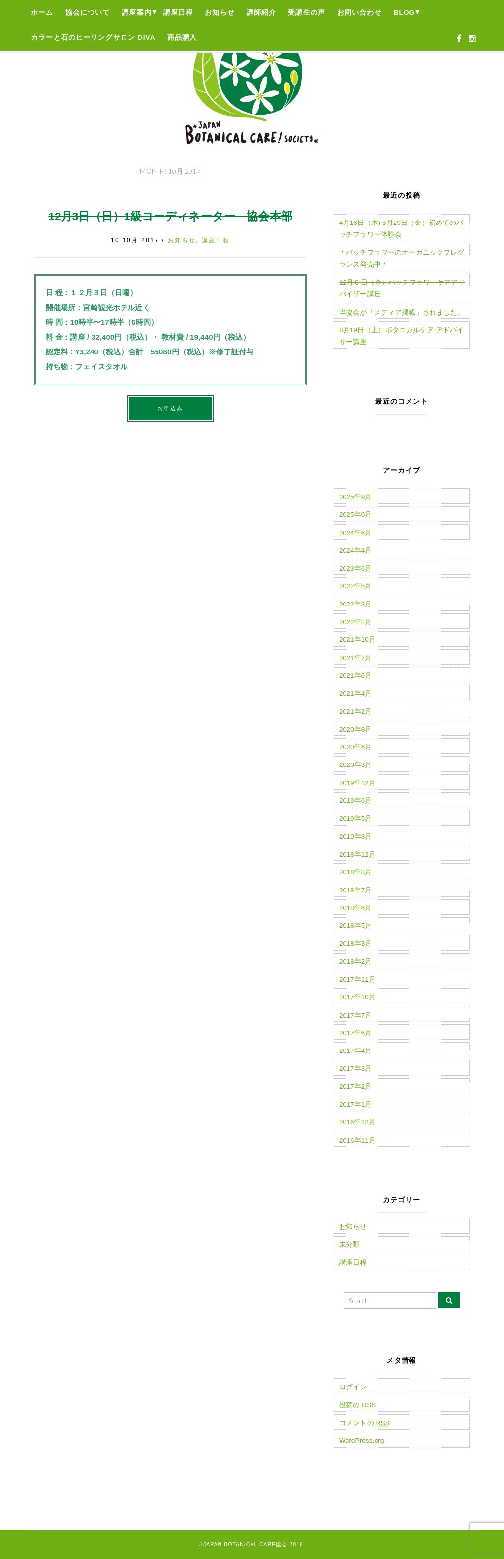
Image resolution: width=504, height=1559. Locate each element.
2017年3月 (355, 1068)
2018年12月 (357, 854)
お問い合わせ (359, 12)
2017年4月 (355, 1050)
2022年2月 (355, 622)
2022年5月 (355, 586)
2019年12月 (357, 783)
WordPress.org (361, 1440)
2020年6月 (355, 747)
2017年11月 (357, 979)
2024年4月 (355, 550)
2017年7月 (355, 1015)
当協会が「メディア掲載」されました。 (402, 312)
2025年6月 (355, 514)
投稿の (357, 1405)
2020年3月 (355, 764)
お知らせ (220, 12)
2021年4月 (355, 693)
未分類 (349, 1244)
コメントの (364, 1423)
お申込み (171, 408)
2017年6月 (355, 1033)
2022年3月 (355, 604)
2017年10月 (357, 997)
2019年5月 (355, 818)
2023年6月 (355, 568)
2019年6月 (355, 800)
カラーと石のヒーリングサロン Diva (93, 37)
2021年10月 (357, 639)
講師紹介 (262, 12)
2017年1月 (355, 1104)
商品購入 (182, 37)
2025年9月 (355, 497)
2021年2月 (355, 711)
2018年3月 (355, 943)
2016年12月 (357, 1122)
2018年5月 (355, 925)
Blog (404, 12)
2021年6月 (355, 675)
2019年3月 (355, 836)
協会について (87, 12)
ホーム (42, 12)
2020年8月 (355, 729)
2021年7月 (355, 658)
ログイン (353, 1387)
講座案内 (137, 12)
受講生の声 (306, 12)
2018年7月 (355, 890)
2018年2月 (355, 961)
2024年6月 (355, 533)
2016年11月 (357, 1140)
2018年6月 (355, 908)
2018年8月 (355, 872)
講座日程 (178, 12)
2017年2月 (355, 1086)
